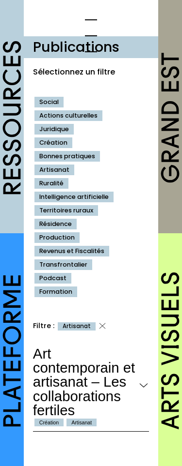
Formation (55, 291)
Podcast (52, 278)
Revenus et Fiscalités (71, 251)
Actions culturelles (68, 115)
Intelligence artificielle (74, 197)
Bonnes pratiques (67, 156)
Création (53, 142)
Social (49, 102)
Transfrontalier (63, 264)
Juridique (54, 129)
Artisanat (54, 169)
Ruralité (51, 183)
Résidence (55, 224)
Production (57, 237)
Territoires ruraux (66, 210)
